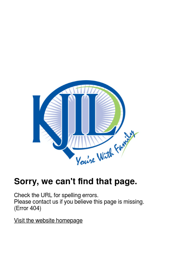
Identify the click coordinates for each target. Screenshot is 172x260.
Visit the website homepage (48, 221)
